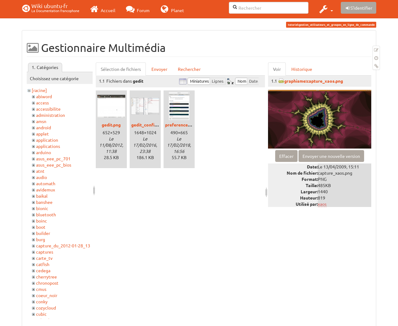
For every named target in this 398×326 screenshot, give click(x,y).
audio (41, 177)
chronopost (47, 283)
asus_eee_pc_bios (53, 165)
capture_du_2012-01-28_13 (63, 245)
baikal (42, 196)
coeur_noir (46, 295)
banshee (44, 202)
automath (45, 183)
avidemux (45, 189)
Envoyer (159, 69)
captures (44, 252)
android (43, 127)
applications (48, 146)
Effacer (286, 156)
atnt (40, 171)
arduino (43, 152)
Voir (277, 69)
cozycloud (46, 307)
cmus (41, 289)
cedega (43, 270)
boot (40, 227)
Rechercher (189, 69)
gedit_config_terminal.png (158, 124)
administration (50, 115)
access (42, 102)
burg (40, 239)
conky (42, 301)
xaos (322, 204)
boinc (41, 220)
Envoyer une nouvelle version (331, 156)
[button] (325, 9)
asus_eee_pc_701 (53, 158)
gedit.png (111, 124)
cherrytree (46, 276)
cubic (41, 314)
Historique (301, 69)
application (47, 140)
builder (43, 233)
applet (42, 133)
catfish (42, 264)
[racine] (39, 90)
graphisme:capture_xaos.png (313, 81)
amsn (41, 121)
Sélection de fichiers (121, 69)
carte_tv (44, 258)
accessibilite (48, 109)
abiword (44, 96)
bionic (42, 208)
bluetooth (46, 214)
